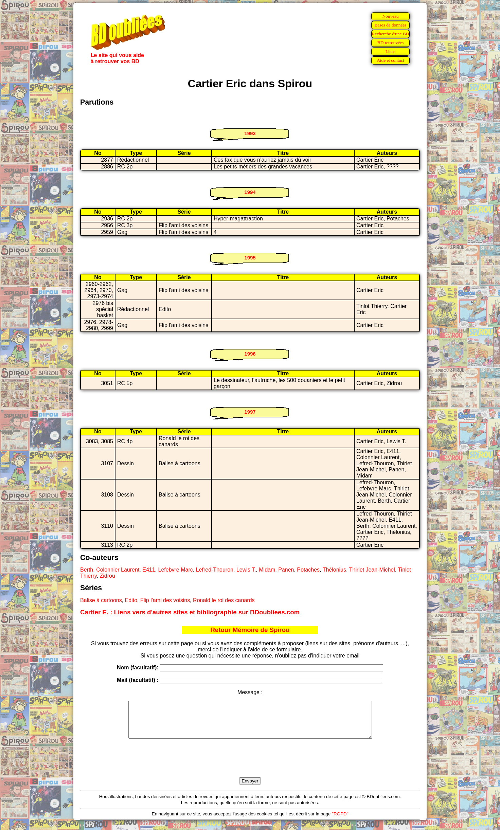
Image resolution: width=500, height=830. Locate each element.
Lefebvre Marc (175, 570)
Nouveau (390, 16)
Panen (286, 570)
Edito (131, 600)
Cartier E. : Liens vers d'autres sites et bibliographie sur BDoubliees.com (190, 612)
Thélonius (334, 570)
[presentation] (250, 766)
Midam (267, 570)
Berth (86, 570)
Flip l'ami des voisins (165, 600)
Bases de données (390, 25)
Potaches (308, 570)
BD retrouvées (390, 42)
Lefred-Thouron (214, 570)
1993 (249, 133)
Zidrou (107, 576)
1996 (249, 354)
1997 (249, 412)
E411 (148, 570)
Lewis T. (246, 570)
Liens (391, 51)
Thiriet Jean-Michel (372, 570)
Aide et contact (390, 60)
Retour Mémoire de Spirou (249, 629)
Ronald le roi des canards (223, 600)
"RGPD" (340, 821)
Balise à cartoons (101, 600)
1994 (249, 192)
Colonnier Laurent (117, 570)
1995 (249, 257)
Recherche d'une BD (390, 33)
